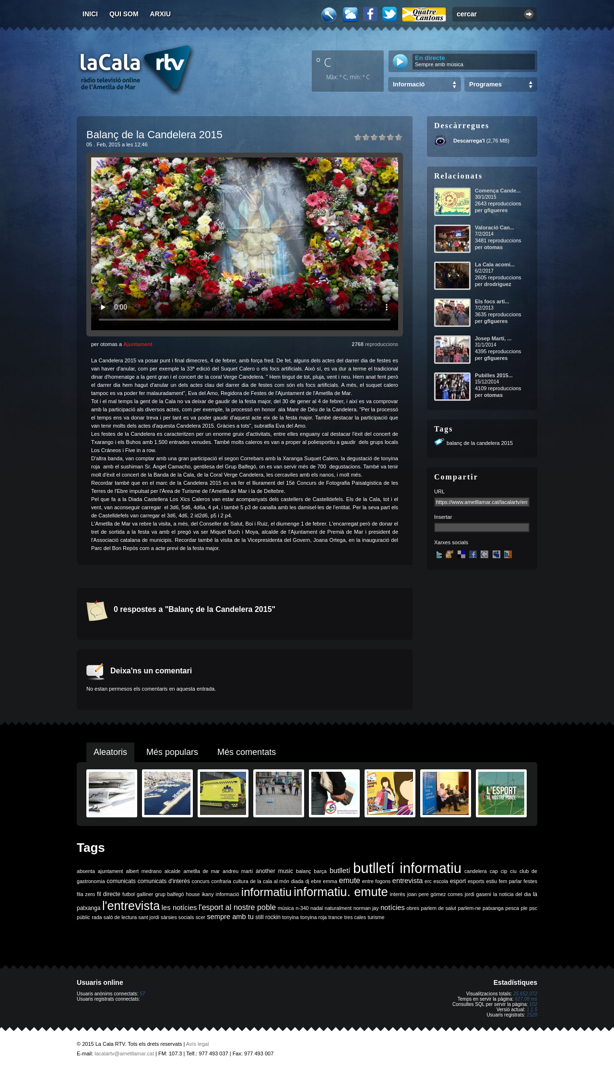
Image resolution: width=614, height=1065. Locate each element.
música (286, 908)
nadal (316, 908)
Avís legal (197, 1044)
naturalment (338, 908)
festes (530, 881)
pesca (512, 908)
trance (336, 917)
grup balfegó (169, 894)
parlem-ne (469, 908)
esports (476, 881)
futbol (128, 894)
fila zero (86, 894)
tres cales (355, 917)
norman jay (366, 908)
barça (320, 871)
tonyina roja (313, 917)
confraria (221, 881)
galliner (145, 894)
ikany (208, 894)
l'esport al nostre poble (237, 907)
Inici (90, 14)
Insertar (443, 517)
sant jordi (149, 917)
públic (83, 917)
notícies (392, 907)
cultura (240, 881)
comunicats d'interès (164, 881)
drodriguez (497, 284)
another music (274, 871)
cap (494, 871)
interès (397, 894)
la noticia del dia (512, 894)
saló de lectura (120, 917)
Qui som (124, 14)
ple (524, 908)
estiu (491, 881)
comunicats (121, 881)
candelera (475, 871)
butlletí (340, 870)
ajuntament (110, 871)
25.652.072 (525, 993)
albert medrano (144, 871)
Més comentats (246, 752)
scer (200, 917)
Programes (485, 84)
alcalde (173, 871)
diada (297, 881)
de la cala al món (269, 881)
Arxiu (160, 14)
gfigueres (496, 210)
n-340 (301, 908)
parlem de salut (438, 908)
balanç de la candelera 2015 (480, 443)
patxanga (493, 908)
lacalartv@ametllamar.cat (124, 1053)
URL (439, 491)
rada (97, 917)
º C (323, 62)
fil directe (108, 894)
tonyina (290, 917)
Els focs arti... (492, 301)
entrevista (407, 881)
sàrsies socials (177, 917)
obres (412, 908)
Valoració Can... (494, 227)
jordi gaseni (478, 894)
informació (227, 894)
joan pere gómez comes (435, 894)
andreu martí (238, 871)
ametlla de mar (201, 871)
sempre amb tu (230, 917)
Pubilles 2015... (494, 375)
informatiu (266, 892)
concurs (201, 881)
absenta (86, 871)
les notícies (179, 907)
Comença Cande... (497, 190)
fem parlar (510, 881)
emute (349, 880)
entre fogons (376, 881)
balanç (303, 871)
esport (458, 881)
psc (533, 908)
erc (428, 881)
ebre (316, 881)
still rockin (268, 917)
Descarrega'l (469, 141)
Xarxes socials (451, 542)
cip (504, 871)
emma (330, 881)
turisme (375, 917)
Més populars (172, 752)
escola (440, 881)
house (193, 894)
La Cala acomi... (495, 264)
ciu (513, 871)
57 (142, 993)
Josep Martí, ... (493, 338)
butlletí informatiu (407, 868)
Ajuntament (138, 344)
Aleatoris (110, 752)
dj (307, 881)
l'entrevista (131, 905)
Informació (409, 84)
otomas (493, 247)
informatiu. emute (341, 891)
